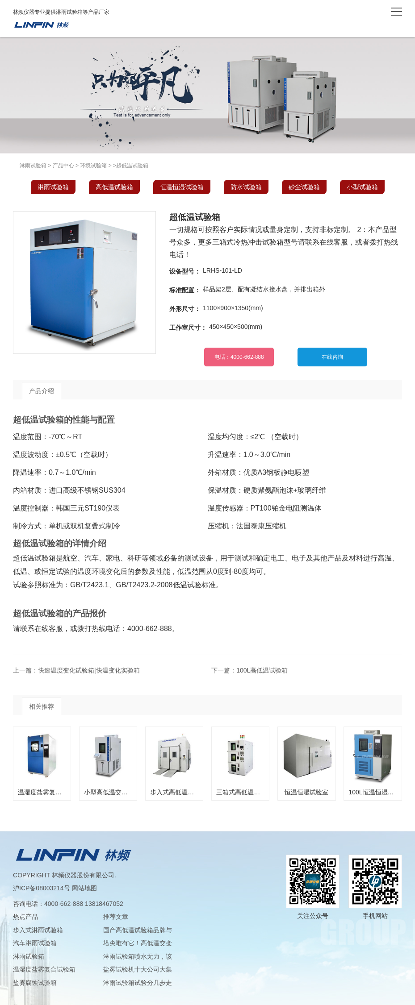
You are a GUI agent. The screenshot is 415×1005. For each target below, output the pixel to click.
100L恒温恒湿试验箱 (377, 792)
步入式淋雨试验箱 (38, 930)
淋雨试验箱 (41, 25)
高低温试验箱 (114, 187)
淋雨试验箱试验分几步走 (137, 982)
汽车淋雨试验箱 (35, 943)
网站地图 (84, 888)
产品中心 (63, 165)
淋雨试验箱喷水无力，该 (137, 956)
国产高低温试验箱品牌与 (137, 930)
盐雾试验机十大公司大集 (137, 969)
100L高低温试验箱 (262, 670)
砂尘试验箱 (304, 187)
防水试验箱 (246, 187)
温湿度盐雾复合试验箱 (49, 792)
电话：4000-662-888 (239, 357)
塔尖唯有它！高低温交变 (137, 943)
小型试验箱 (362, 187)
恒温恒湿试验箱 (182, 187)
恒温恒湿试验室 (306, 792)
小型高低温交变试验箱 (115, 792)
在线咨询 (332, 357)
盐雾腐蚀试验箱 (35, 982)
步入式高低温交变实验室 (184, 792)
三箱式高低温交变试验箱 (250, 792)
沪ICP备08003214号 (41, 888)
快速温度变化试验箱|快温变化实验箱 (89, 670)
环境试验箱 (93, 165)
